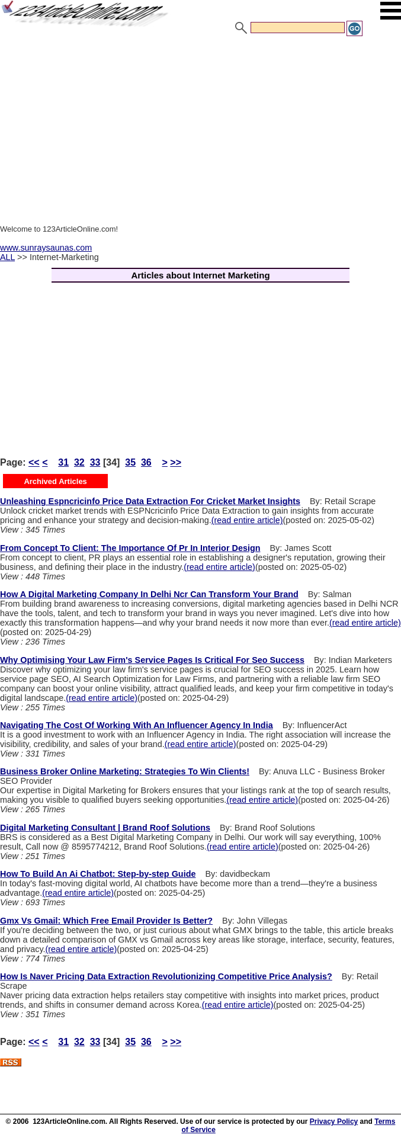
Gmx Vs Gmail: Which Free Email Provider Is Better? (106, 920)
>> (175, 462)
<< (34, 462)
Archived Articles (55, 481)
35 (130, 462)
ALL (7, 257)
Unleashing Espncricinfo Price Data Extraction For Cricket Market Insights (150, 501)
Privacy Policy (334, 1121)
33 (95, 462)
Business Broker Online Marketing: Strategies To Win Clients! (124, 771)
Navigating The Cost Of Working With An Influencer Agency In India (136, 725)
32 (79, 462)
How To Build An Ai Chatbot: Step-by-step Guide (97, 874)
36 (146, 462)
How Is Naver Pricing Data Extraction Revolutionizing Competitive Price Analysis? (166, 976)
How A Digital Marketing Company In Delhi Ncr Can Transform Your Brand (149, 594)
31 (63, 462)
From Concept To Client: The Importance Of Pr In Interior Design (130, 548)
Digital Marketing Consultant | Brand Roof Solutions (105, 827)
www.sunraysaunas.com (46, 247)
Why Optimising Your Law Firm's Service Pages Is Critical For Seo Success (152, 660)
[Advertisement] (200, 126)
